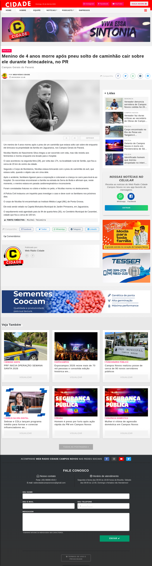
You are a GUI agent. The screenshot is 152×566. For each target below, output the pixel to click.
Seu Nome (28, 492)
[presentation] (41, 540)
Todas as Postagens (76, 447)
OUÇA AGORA (139, 4)
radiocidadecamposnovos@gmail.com (49, 483)
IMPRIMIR (90, 138)
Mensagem (28, 512)
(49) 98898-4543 (48, 480)
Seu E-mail (28, 502)
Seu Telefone (84, 502)
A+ (75, 138)
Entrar (126, 208)
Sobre (22, 10)
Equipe (36, 10)
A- (67, 138)
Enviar (114, 538)
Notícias (51, 10)
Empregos (84, 10)
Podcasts (67, 10)
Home (8, 10)
